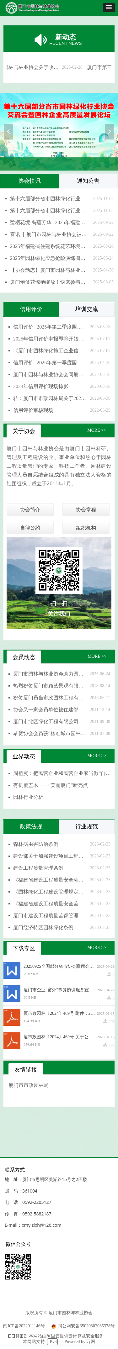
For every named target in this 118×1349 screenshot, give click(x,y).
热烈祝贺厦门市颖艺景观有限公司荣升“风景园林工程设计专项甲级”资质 (50, 685)
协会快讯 (29, 181)
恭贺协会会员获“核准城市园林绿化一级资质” (50, 733)
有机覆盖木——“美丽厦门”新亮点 (50, 785)
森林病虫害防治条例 (35, 844)
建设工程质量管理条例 (38, 868)
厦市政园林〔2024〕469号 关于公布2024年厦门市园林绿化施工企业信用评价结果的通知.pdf (60, 1037)
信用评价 (31, 309)
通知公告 (88, 181)
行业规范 (86, 826)
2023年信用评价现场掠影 (40, 386)
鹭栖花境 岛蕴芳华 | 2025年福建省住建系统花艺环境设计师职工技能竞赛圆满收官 (50, 222)
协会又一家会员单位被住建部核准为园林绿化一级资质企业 (50, 709)
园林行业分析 (28, 797)
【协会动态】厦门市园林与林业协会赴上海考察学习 (50, 270)
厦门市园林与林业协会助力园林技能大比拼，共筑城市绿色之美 (50, 674)
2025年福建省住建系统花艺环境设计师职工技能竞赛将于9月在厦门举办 (50, 246)
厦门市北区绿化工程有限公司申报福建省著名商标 (50, 721)
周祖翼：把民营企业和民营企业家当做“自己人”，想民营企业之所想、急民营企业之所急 (62, 773)
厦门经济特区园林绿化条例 (43, 927)
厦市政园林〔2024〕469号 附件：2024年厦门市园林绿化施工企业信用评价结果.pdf (60, 1013)
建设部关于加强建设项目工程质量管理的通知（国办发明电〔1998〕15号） (50, 856)
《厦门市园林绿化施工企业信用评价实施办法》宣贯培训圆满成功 (50, 350)
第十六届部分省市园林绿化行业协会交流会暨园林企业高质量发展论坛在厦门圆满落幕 (50, 198)
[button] (109, 7)
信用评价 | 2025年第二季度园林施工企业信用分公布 (50, 326)
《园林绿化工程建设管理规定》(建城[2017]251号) (50, 891)
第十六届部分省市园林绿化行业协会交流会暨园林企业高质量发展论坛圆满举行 (50, 210)
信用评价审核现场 (33, 410)
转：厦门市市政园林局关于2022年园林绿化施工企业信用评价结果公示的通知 (50, 398)
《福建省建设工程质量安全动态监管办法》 (50, 880)
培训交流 (86, 309)
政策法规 (31, 826)
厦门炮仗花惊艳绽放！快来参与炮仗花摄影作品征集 (50, 282)
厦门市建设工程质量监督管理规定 (50, 915)
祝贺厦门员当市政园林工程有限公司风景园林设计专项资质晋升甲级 (50, 697)
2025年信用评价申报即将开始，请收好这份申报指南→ (50, 338)
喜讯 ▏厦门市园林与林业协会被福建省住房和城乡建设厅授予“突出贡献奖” (50, 234)
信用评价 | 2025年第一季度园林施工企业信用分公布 (50, 362)
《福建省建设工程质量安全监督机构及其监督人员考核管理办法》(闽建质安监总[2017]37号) (50, 903)
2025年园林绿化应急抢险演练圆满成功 (50, 258)
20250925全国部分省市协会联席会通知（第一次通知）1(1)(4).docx (60, 966)
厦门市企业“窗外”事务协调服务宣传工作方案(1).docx (60, 990)
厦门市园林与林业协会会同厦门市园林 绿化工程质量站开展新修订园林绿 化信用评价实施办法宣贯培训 (50, 374)
